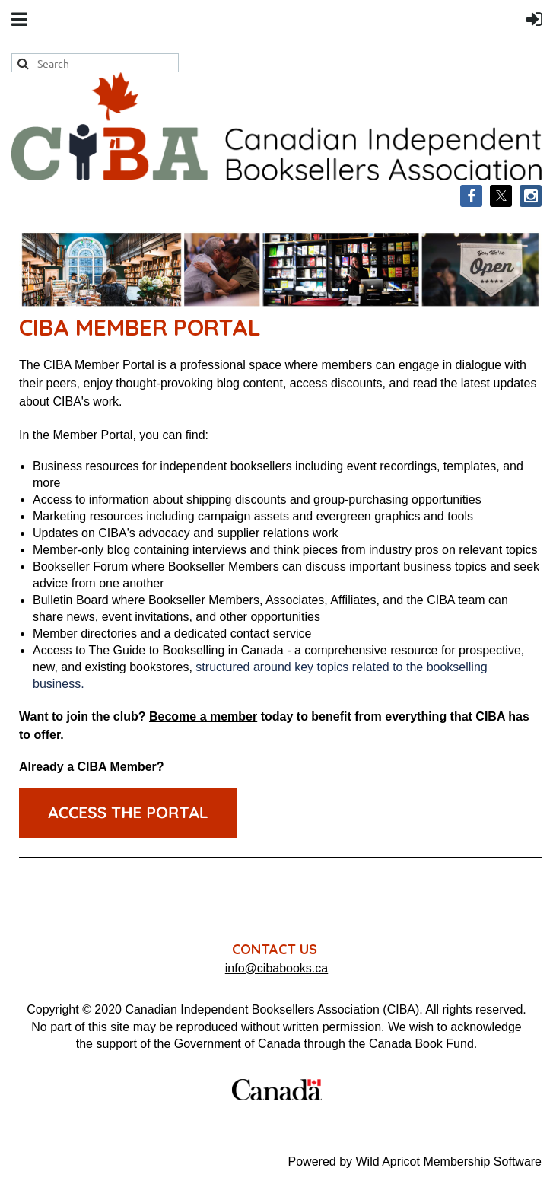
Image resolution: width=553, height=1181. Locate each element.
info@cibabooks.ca (276, 968)
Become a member (203, 716)
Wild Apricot (387, 1161)
